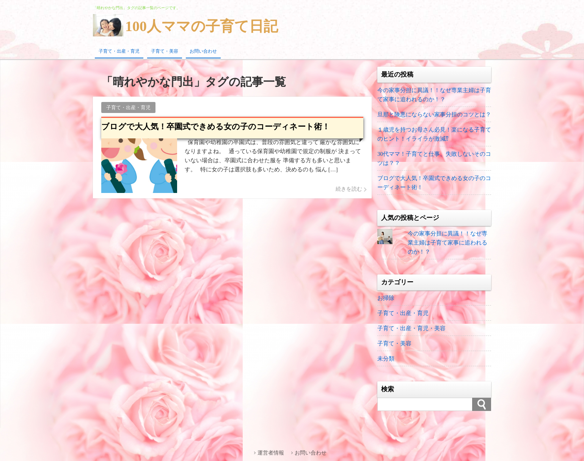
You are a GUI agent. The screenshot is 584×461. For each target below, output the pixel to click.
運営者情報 (270, 453)
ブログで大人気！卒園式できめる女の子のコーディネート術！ (434, 182)
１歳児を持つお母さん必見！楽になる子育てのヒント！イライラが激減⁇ (434, 134)
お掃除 (385, 298)
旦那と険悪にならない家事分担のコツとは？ (434, 114)
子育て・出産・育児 (119, 51)
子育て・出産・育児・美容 (411, 328)
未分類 (385, 359)
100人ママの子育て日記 (201, 26)
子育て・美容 (164, 51)
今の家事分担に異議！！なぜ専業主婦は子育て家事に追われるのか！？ (434, 94)
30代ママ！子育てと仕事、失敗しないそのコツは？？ (434, 158)
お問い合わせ (203, 51)
